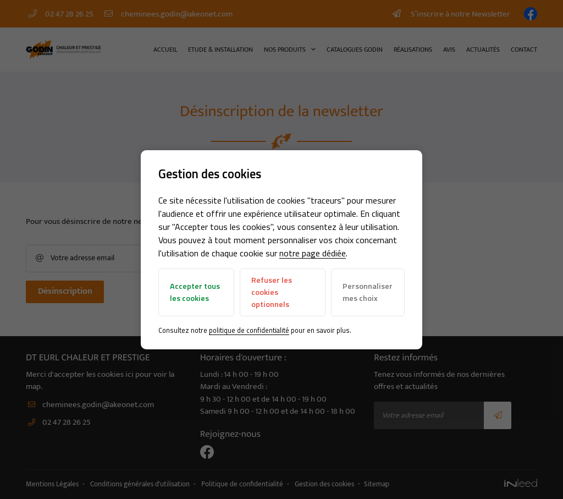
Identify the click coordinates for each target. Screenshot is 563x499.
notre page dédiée (312, 253)
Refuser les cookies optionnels (271, 292)
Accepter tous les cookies (195, 292)
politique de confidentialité (249, 330)
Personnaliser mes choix (368, 292)
